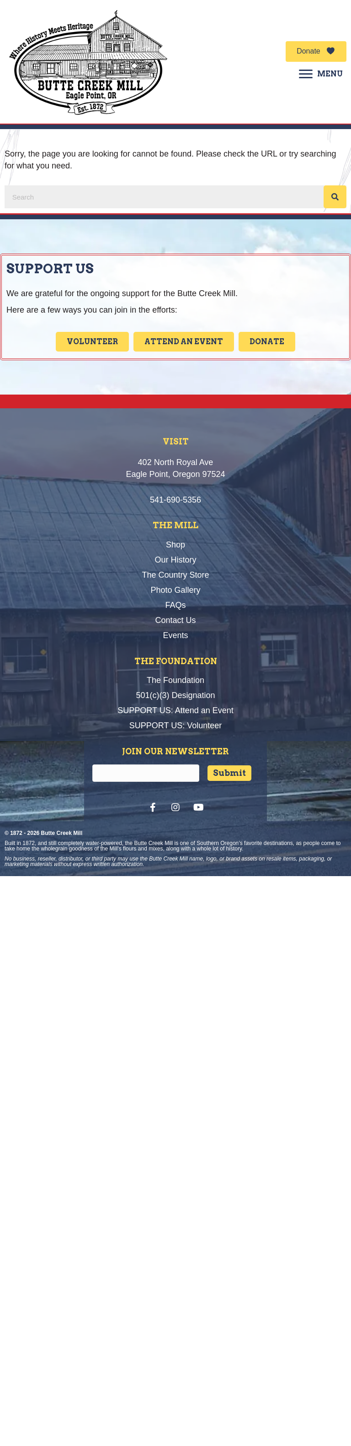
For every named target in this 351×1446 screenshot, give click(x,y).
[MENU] (320, 74)
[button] (316, 51)
